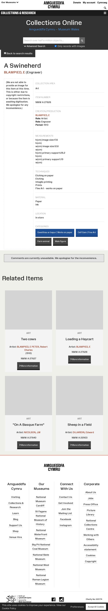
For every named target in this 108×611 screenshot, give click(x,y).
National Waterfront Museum (40, 534)
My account (89, 2)
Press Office (90, 504)
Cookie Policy (9, 608)
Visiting (15, 497)
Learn (15, 513)
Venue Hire (15, 537)
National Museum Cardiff (41, 501)
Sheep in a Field (80, 424)
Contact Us (65, 497)
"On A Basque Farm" (28, 424)
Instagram (66, 525)
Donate (77, 2)
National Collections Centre (90, 524)
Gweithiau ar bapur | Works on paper (54, 232)
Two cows (28, 339)
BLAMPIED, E (14, 72)
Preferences (77, 607)
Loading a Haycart (80, 339)
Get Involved (65, 503)
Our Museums (9, 2)
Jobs (90, 498)
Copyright (90, 561)
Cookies (90, 555)
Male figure (60, 241)
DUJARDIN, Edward (83, 432)
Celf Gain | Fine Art (87, 232)
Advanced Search (34, 46)
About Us (90, 492)
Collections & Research (18, 13)
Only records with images (71, 46)
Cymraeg (102, 2)
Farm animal (43, 241)
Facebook (65, 519)
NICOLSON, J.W (32, 432)
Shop (15, 531)
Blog (15, 519)
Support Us (15, 525)
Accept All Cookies (96, 607)
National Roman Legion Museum (40, 579)
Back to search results (18, 53)
